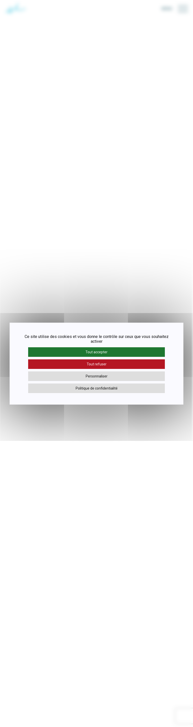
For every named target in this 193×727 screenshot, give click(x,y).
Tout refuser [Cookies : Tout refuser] (97, 364)
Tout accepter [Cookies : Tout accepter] (96, 352)
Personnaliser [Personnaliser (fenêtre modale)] (97, 376)
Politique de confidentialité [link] (97, 388)
